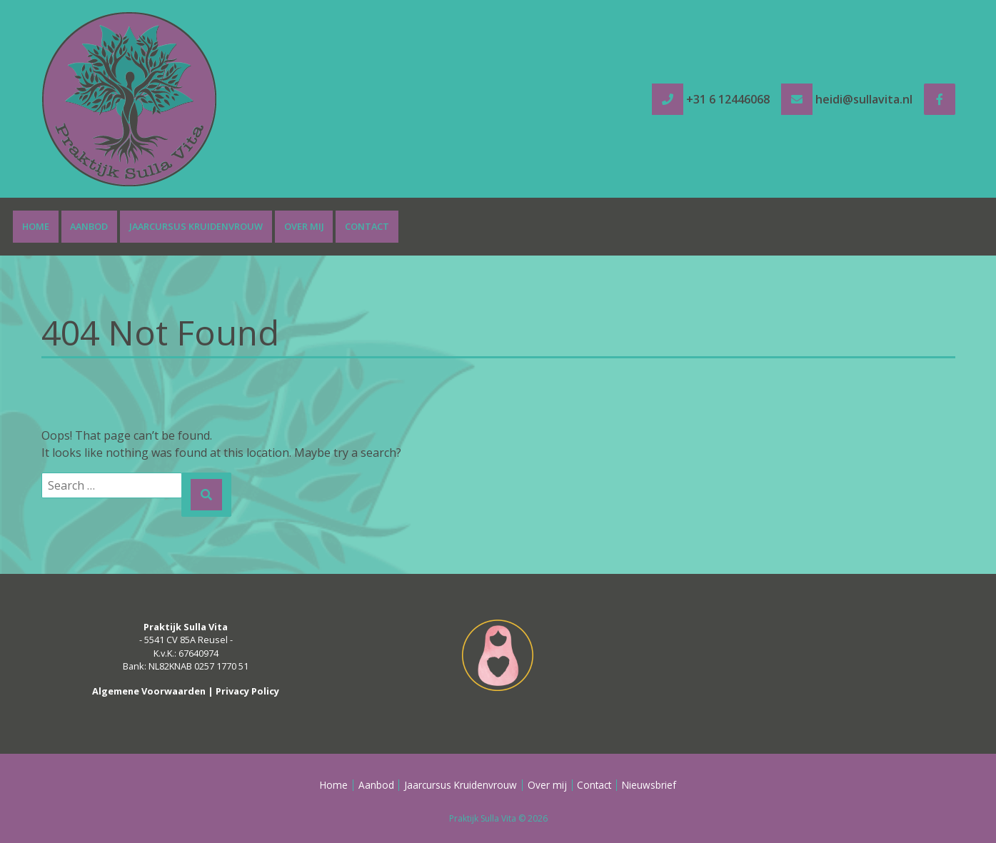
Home (35, 226)
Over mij (304, 226)
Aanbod (89, 226)
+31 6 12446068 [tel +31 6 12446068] (728, 99)
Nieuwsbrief (649, 785)
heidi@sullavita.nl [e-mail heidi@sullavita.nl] (863, 99)
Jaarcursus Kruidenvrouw (196, 226)
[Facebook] (939, 99)
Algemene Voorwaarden (149, 691)
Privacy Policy (247, 691)
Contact (367, 226)
